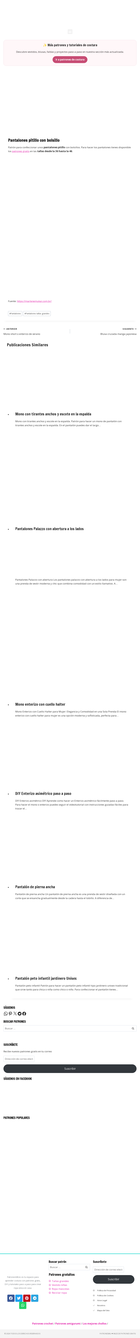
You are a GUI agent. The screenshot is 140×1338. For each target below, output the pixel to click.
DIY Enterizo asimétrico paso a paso (43, 793)
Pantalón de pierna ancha (35, 887)
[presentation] (72, 377)
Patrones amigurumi (68, 1323)
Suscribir (70, 1069)
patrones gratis (20, 151)
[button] (70, 31)
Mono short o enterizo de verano (35, 331)
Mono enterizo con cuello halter (40, 704)
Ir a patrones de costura (70, 59)
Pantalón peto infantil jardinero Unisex (46, 978)
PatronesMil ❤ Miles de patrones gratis (118, 1333)
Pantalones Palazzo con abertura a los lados (49, 528)
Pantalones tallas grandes (36, 313)
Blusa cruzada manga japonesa (104, 331)
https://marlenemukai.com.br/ (34, 301)
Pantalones (15, 313)
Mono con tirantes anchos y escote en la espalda (53, 414)
